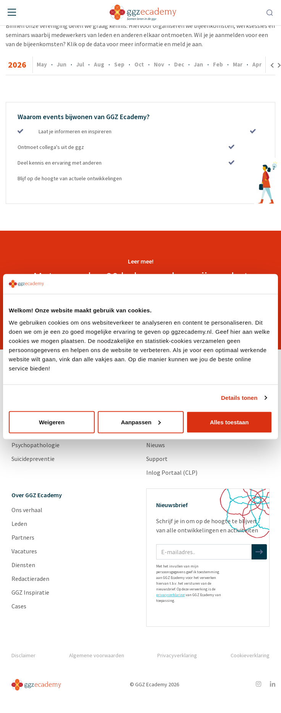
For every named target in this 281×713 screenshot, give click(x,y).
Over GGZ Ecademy (36, 495)
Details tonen (239, 397)
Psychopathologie (35, 445)
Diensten (23, 565)
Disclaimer (23, 655)
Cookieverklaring (250, 655)
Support (157, 458)
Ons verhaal (26, 510)
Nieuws (155, 445)
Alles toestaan (229, 422)
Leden (19, 523)
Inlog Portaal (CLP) (171, 472)
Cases (18, 606)
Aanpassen (141, 422)
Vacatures (24, 551)
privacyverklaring (170, 594)
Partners (22, 537)
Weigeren (52, 422)
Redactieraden (30, 578)
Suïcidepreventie (33, 458)
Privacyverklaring (177, 655)
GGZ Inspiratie (30, 592)
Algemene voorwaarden (96, 655)
